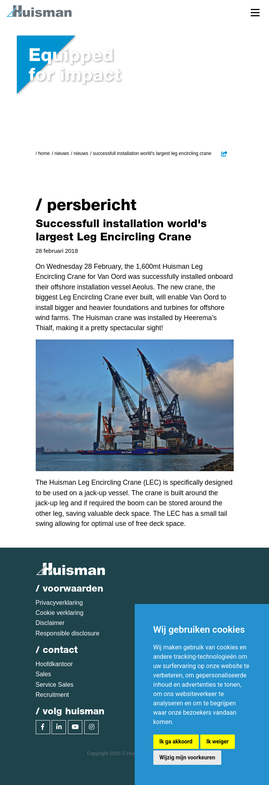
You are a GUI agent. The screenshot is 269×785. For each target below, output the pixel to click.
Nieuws (61, 153)
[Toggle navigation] (255, 12)
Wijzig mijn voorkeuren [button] (187, 757)
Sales (43, 674)
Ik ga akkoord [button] (176, 741)
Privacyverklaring (59, 602)
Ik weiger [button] (218, 741)
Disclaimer (50, 623)
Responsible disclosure (68, 633)
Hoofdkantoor (54, 664)
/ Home (43, 153)
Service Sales (55, 684)
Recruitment (52, 694)
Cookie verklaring (60, 612)
